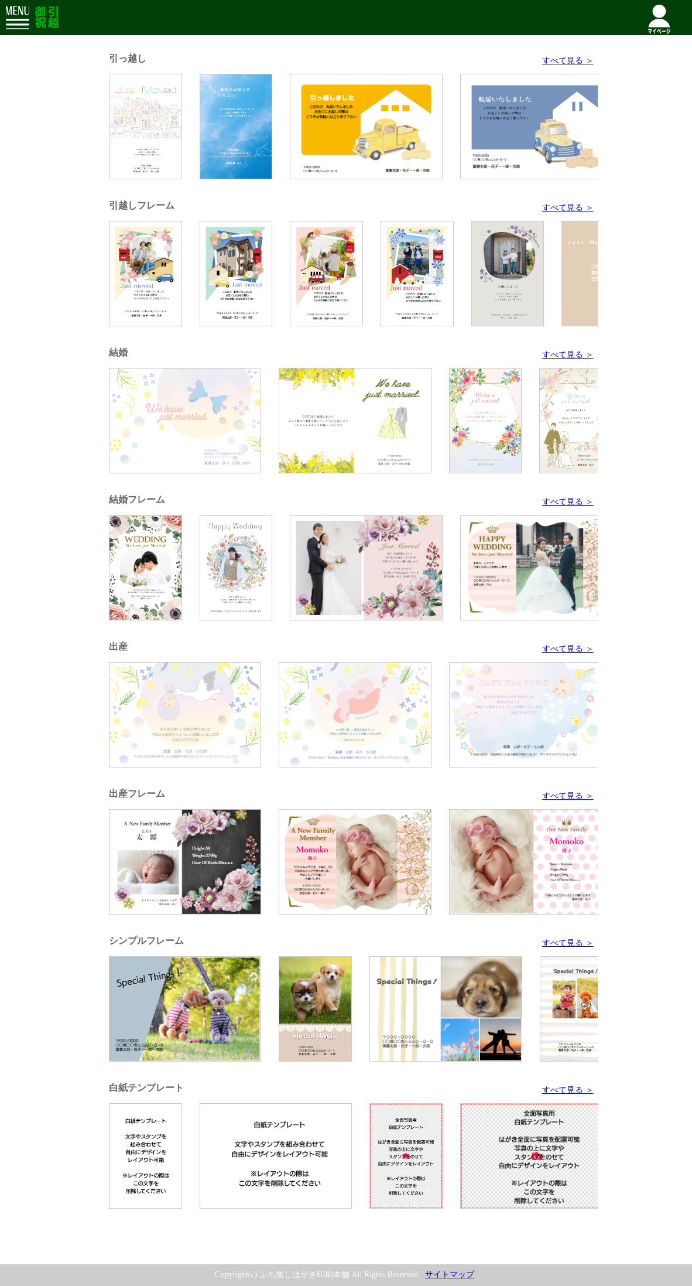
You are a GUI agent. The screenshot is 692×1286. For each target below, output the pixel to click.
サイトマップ (449, 1274)
